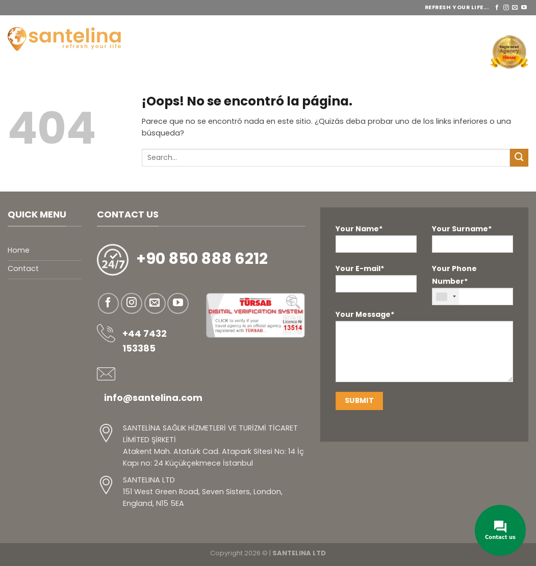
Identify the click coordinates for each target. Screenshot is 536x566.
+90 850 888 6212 (202, 258)
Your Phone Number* (472, 284)
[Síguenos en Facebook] (497, 8)
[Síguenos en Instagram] (506, 8)
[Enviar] (519, 158)
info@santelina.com (153, 397)
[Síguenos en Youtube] (524, 8)
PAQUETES (355, 25)
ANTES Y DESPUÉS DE (426, 25)
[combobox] (445, 296)
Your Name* (376, 238)
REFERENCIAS (499, 25)
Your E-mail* (376, 277)
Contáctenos (452, 52)
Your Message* (424, 349)
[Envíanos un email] (515, 8)
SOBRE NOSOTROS (223, 25)
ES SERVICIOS (295, 25)
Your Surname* (472, 238)
